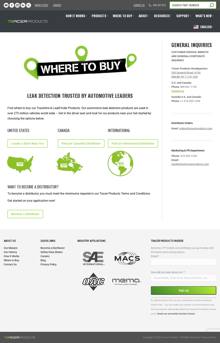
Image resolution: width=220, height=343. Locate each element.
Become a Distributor (53, 247)
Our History (10, 252)
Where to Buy (41, 5)
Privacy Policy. (208, 337)
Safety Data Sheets (52, 252)
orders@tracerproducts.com (195, 128)
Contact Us (10, 264)
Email (155, 256)
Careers (57, 5)
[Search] (193, 5)
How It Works (11, 256)
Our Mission (11, 247)
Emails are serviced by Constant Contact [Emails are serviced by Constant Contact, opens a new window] (176, 314)
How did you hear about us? (168, 272)
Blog (43, 260)
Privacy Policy (49, 264)
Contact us (139, 5)
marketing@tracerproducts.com (190, 164)
